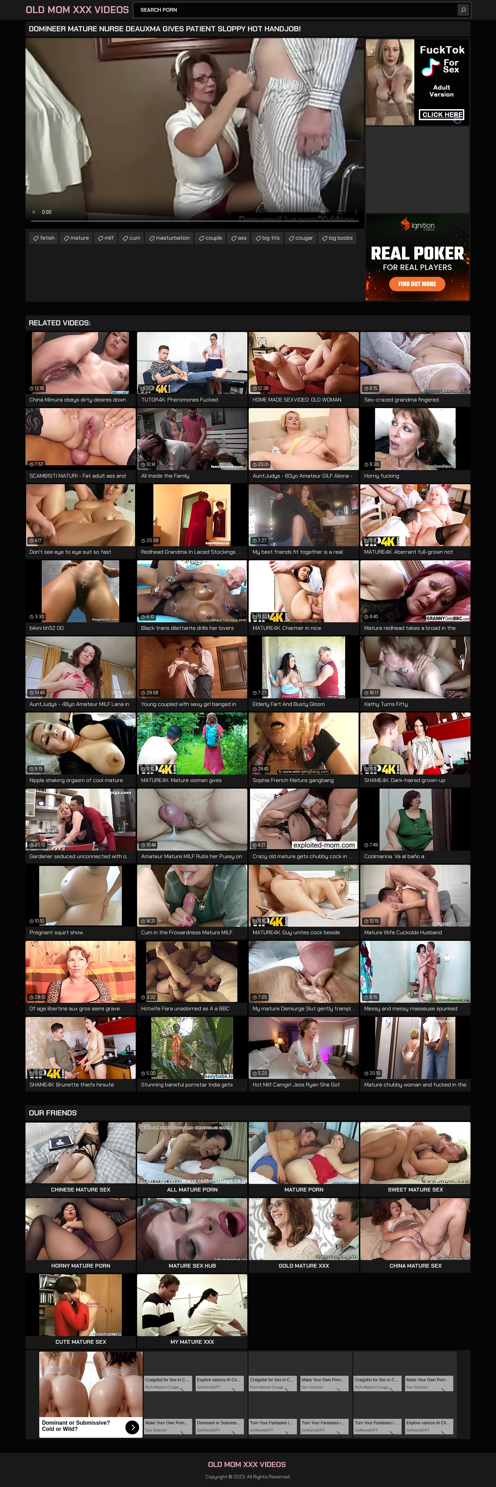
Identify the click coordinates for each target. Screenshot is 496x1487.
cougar (304, 237)
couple (214, 237)
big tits (271, 237)
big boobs (341, 237)
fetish (47, 237)
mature (80, 237)
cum (135, 237)
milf (109, 237)
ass (242, 237)
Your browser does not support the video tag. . (194, 133)
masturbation (173, 237)
